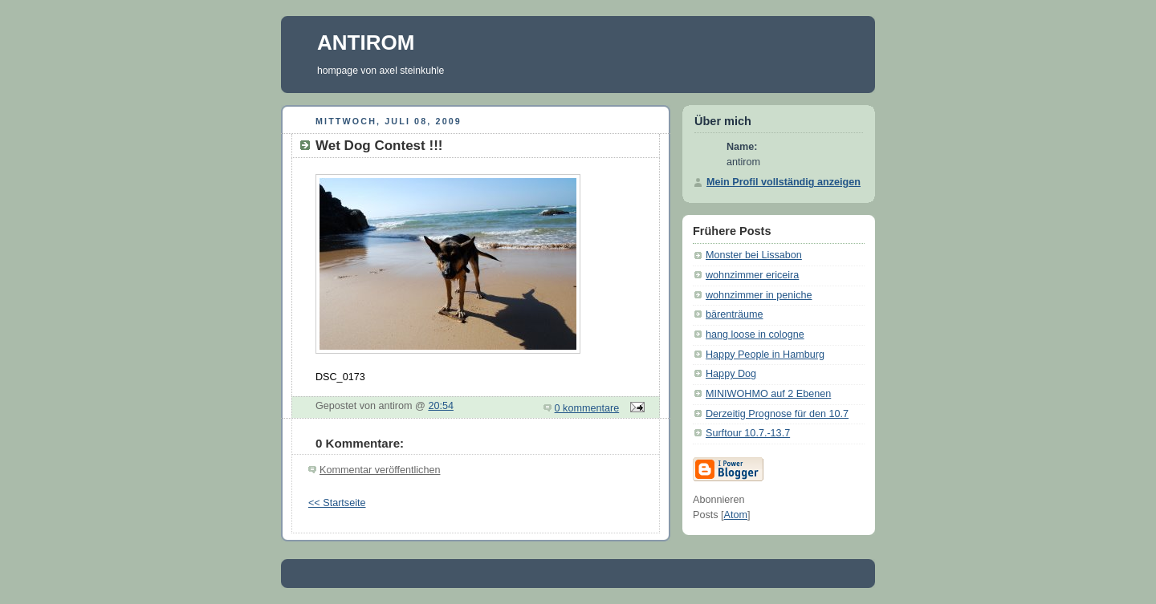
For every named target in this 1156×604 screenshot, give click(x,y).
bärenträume (734, 314)
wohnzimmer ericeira (752, 275)
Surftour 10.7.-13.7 (748, 433)
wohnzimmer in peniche (759, 295)
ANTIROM (365, 42)
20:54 (441, 405)
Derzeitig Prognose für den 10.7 (777, 414)
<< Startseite (337, 503)
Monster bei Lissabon (754, 255)
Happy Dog (731, 373)
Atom (735, 515)
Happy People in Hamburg (765, 354)
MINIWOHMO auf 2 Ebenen (768, 393)
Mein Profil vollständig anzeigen (783, 182)
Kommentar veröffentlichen (380, 470)
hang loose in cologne (755, 334)
